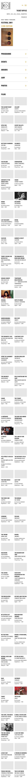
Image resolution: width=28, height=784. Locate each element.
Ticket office (22, 10)
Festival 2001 (12, 19)
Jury (3, 77)
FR (22, 5)
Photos (4, 85)
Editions (6, 19)
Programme (6, 53)
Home (2, 19)
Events (4, 61)
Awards (4, 69)
